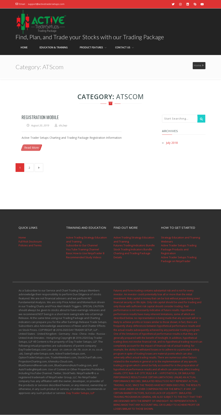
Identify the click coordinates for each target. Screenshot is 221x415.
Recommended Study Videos (83, 257)
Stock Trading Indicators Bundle (133, 249)
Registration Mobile (40, 117)
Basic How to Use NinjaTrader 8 (85, 253)
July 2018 (172, 143)
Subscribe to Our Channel (82, 245)
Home (197, 65)
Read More (31, 148)
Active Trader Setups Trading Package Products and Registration (178, 249)
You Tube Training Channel (82, 249)
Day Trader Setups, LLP (80, 393)
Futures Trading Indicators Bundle (134, 245)
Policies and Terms (30, 245)
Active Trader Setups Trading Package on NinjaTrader (178, 259)
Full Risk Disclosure (30, 241)
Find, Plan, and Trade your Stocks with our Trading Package (90, 37)
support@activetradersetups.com (46, 3)
